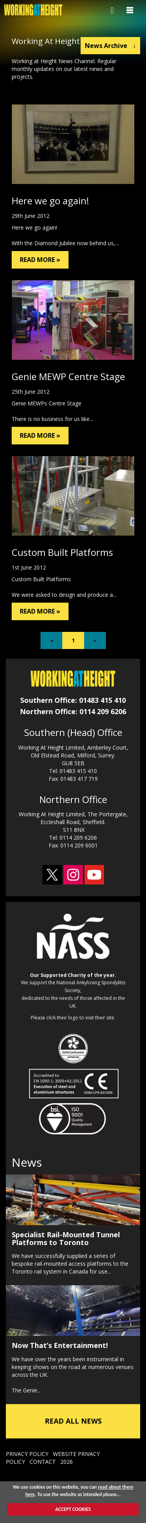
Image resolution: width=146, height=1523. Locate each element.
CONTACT (43, 1461)
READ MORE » (40, 259)
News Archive (110, 45)
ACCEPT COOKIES (73, 1509)
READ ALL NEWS (73, 1421)
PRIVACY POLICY (27, 1454)
